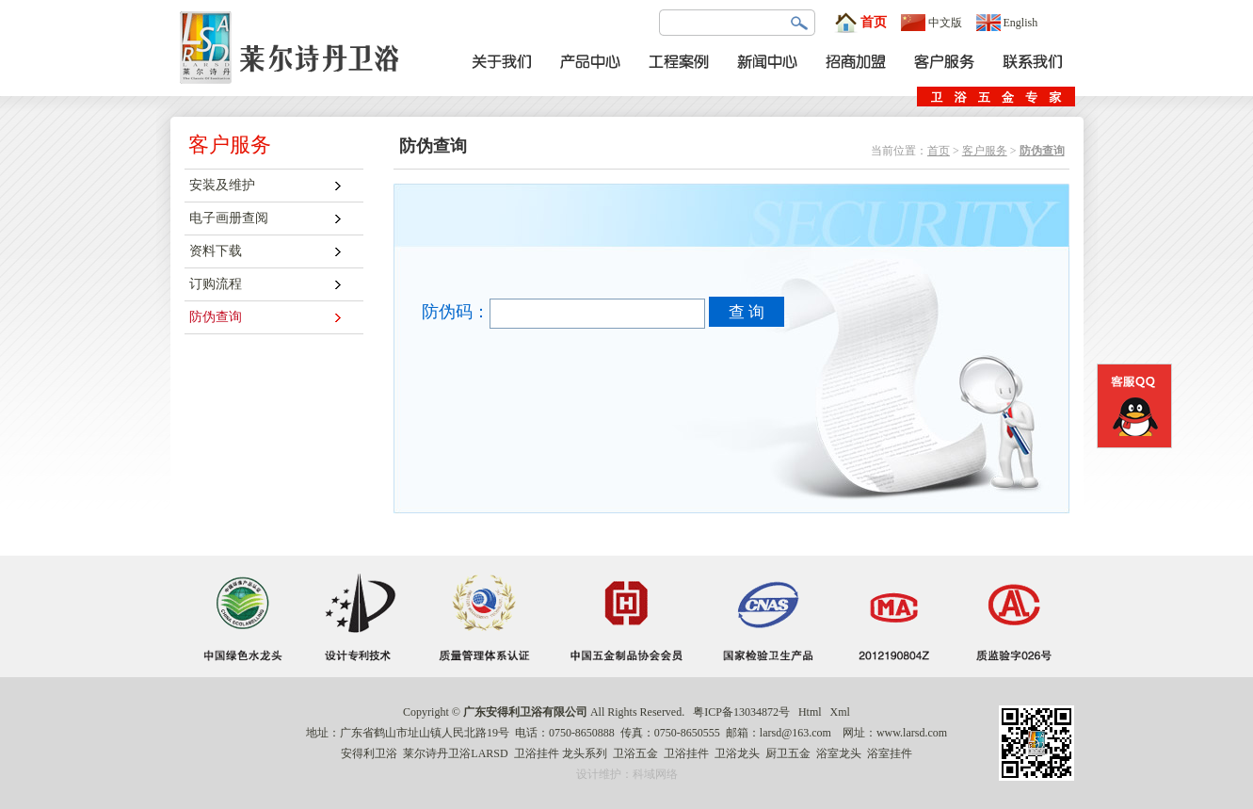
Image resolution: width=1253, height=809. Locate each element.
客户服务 (984, 150)
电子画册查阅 (228, 218)
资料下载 (215, 251)
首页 (860, 22)
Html (810, 712)
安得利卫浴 (369, 753)
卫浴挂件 (536, 753)
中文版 (931, 22)
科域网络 (655, 774)
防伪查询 (215, 317)
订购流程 (215, 284)
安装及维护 (222, 185)
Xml (840, 712)
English (1007, 22)
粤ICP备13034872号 (741, 712)
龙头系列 (584, 753)
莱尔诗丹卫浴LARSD (455, 753)
